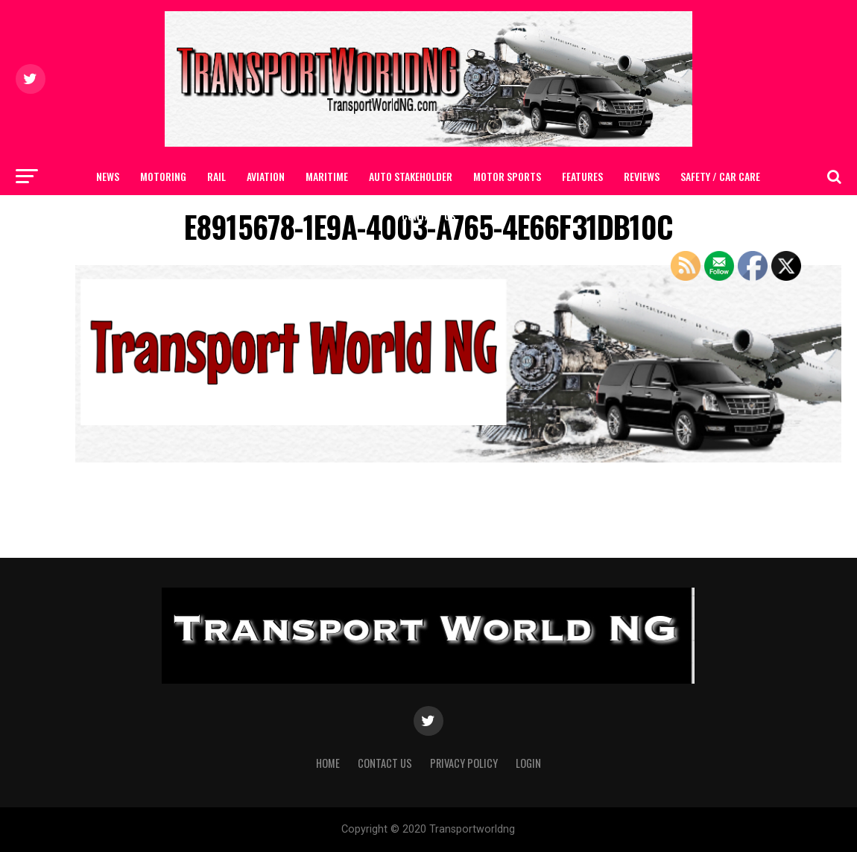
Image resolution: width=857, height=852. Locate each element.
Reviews (642, 176)
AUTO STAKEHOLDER (410, 176)
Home (328, 763)
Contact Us (428, 215)
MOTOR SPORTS (507, 176)
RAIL (216, 176)
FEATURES (582, 176)
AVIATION (266, 176)
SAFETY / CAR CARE (720, 176)
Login (528, 763)
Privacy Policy (464, 763)
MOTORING (163, 176)
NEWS (107, 176)
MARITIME (327, 176)
